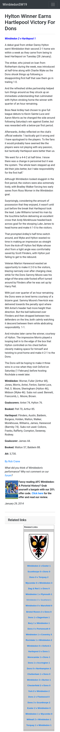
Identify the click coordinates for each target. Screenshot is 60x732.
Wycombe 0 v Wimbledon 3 (38, 583)
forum (8, 475)
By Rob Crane (12, 461)
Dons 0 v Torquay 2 (38, 577)
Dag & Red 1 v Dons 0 (39, 588)
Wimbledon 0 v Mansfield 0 (39, 605)
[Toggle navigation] (52, 4)
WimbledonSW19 (15, 4)
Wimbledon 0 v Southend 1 (38, 600)
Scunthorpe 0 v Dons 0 (39, 571)
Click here (37, 493)
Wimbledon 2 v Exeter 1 (39, 566)
